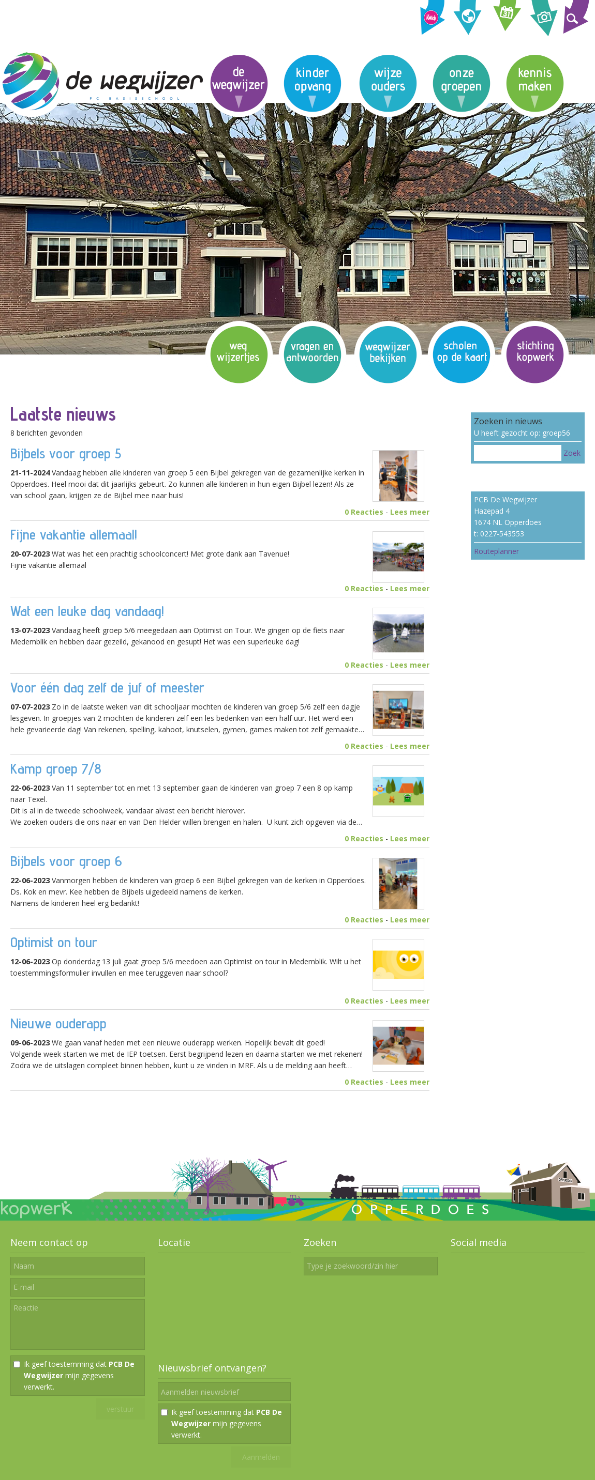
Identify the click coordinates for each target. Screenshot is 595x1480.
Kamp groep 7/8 (55, 768)
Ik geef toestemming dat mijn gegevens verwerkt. (79, 1375)
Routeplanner (496, 551)
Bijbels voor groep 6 (66, 860)
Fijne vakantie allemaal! (73, 534)
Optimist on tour (53, 941)
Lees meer (409, 512)
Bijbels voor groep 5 (65, 452)
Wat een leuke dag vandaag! (87, 610)
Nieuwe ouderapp (58, 1022)
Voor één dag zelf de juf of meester (107, 687)
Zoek (572, 453)
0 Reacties (364, 512)
